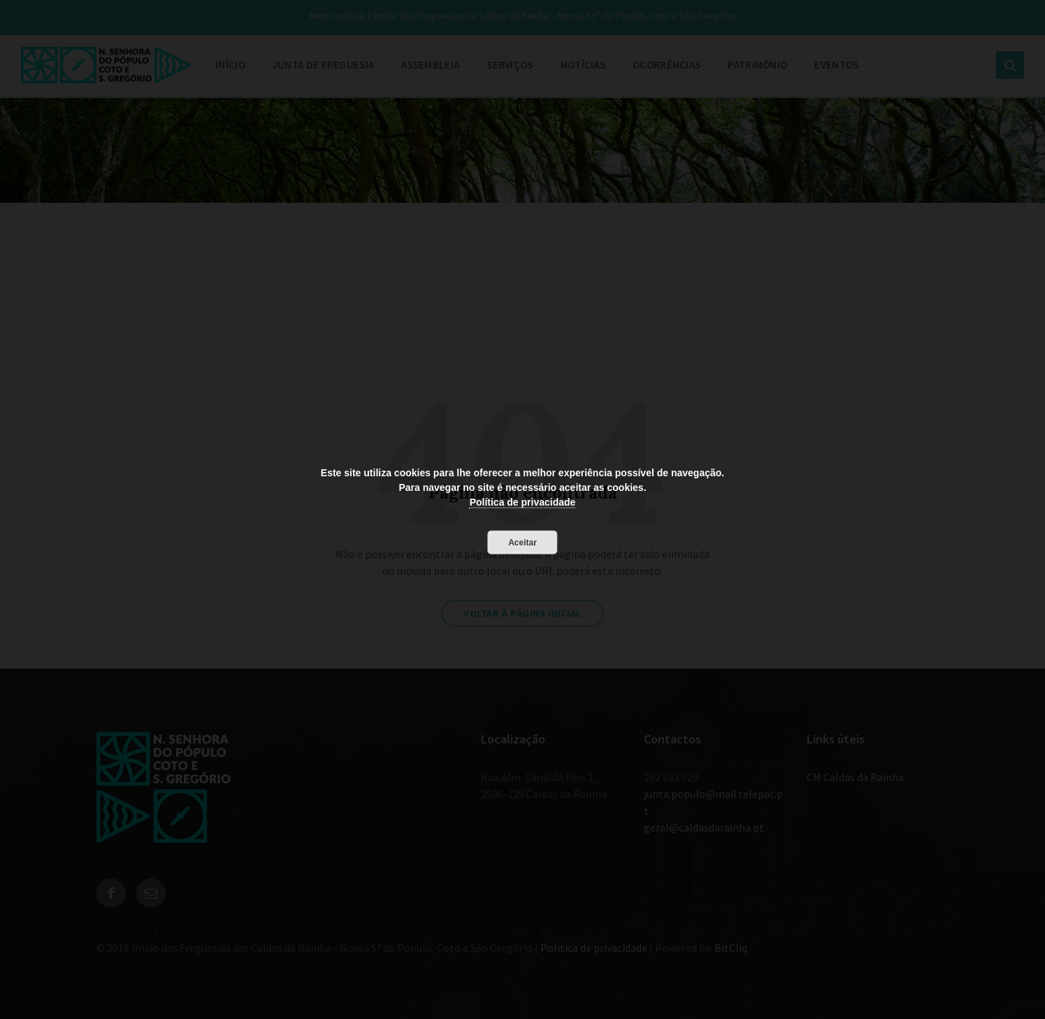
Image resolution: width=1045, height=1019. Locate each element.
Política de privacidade (523, 501)
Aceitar (522, 542)
